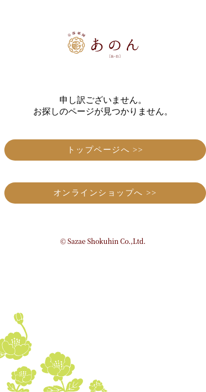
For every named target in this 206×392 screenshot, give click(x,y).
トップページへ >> (105, 149)
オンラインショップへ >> (105, 192)
